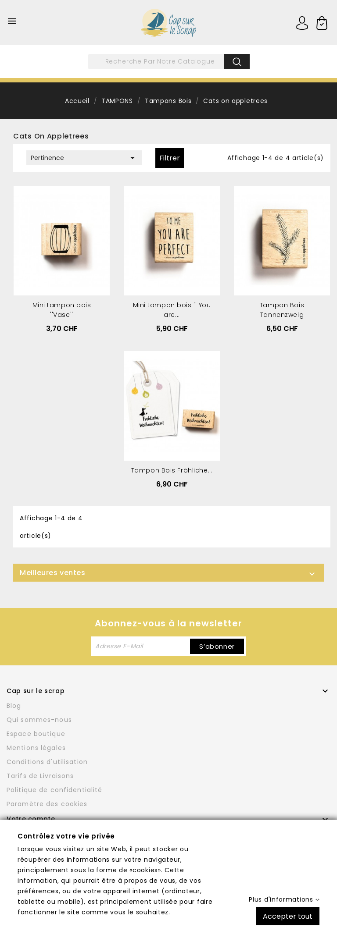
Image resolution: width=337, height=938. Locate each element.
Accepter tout (287, 916)
